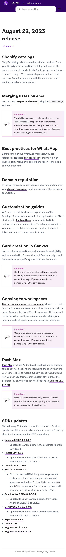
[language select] (19, 3)
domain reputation (17, 188)
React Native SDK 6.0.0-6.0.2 (20, 494)
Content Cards (23, 220)
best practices (31, 157)
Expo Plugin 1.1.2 (14, 519)
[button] (34, 3)
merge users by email (27, 101)
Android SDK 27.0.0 (15, 465)
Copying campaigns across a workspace (23, 304)
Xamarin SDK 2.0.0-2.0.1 (18, 440)
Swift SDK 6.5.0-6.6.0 (16, 469)
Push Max (7, 364)
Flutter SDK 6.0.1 (14, 452)
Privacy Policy (42, 552)
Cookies (52, 552)
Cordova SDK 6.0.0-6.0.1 (18, 506)
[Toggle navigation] (59, 9)
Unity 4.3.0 (11, 523)
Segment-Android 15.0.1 (18, 531)
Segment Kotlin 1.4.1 (16, 527)
